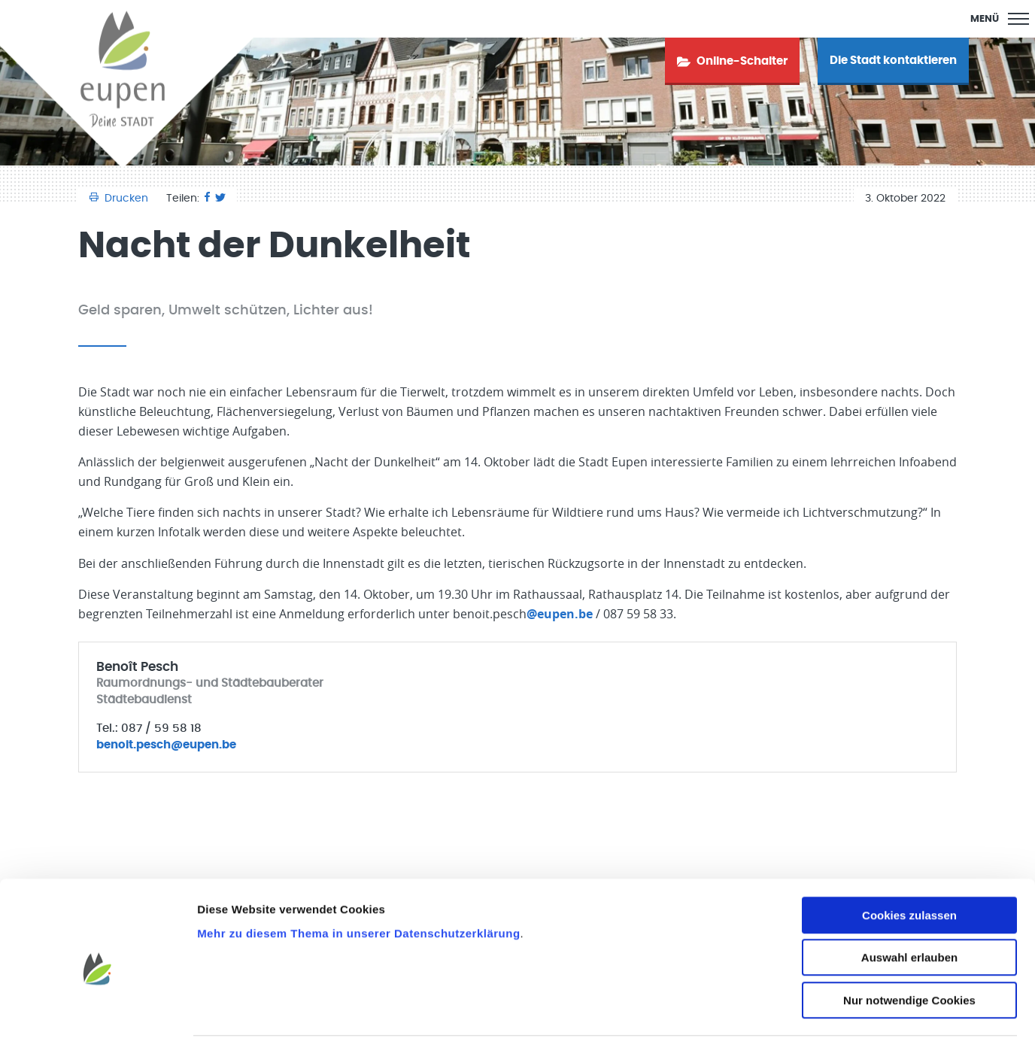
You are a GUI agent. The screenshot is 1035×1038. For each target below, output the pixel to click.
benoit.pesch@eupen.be (166, 745)
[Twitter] (220, 198)
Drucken (120, 198)
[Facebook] (207, 198)
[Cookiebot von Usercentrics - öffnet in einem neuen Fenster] (97, 1008)
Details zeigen (800, 1008)
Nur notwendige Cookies (909, 942)
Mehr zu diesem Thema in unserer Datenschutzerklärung (358, 876)
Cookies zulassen (909, 857)
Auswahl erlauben (909, 900)
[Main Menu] (999, 19)
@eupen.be (560, 614)
